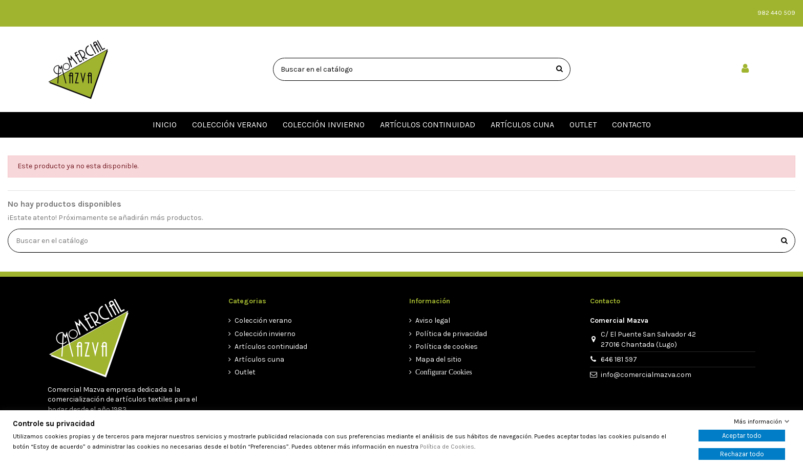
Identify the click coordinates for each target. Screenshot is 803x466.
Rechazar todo (742, 454)
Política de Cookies (447, 446)
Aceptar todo (742, 435)
